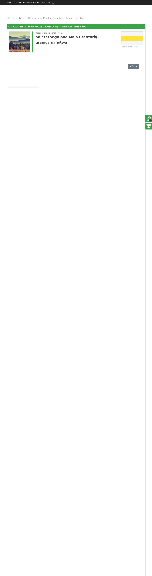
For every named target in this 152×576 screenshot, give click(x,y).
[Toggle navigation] (52, 3)
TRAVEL (42, 2)
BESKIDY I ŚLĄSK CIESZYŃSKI (19, 2)
